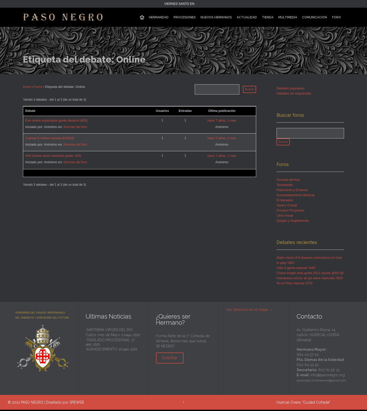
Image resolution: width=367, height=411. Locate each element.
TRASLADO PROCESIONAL (108, 341)
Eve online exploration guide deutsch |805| (56, 120)
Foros (38, 87)
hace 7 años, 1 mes (221, 120)
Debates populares (290, 88)
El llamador (285, 202)
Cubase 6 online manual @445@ (49, 138)
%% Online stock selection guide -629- (53, 156)
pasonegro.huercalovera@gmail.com (321, 382)
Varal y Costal (287, 207)
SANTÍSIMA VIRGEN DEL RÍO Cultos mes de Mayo (109, 333)
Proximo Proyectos (290, 212)
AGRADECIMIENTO (101, 351)
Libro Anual (285, 217)
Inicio (27, 87)
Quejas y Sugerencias (293, 222)
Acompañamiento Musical (295, 196)
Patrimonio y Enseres (292, 191)
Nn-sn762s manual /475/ (295, 285)
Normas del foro (75, 127)
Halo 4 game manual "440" (296, 269)
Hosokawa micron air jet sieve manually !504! (310, 279)
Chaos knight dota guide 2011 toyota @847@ (310, 274)
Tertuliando (285, 186)
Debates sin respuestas (294, 93)
